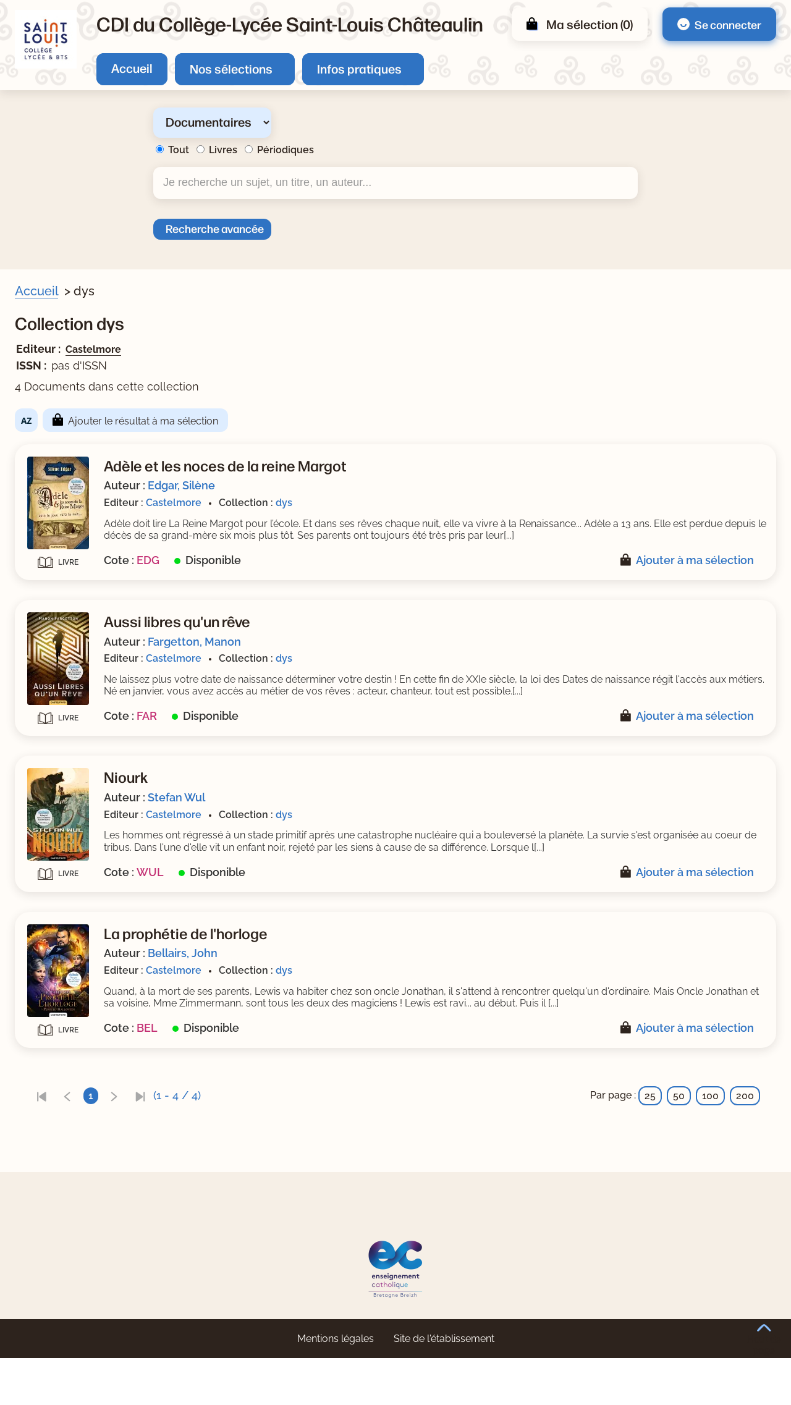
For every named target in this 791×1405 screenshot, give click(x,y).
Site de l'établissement (444, 1385)
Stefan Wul (416, 820)
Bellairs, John (422, 988)
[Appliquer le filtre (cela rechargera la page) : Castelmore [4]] (85, 618)
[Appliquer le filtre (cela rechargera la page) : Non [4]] (66, 430)
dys (523, 502)
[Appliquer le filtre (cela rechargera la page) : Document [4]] (83, 387)
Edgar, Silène (421, 485)
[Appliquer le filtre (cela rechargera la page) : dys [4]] (64, 574)
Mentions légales (335, 1385)
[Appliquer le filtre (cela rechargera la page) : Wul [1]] (65, 532)
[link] (281, 1143)
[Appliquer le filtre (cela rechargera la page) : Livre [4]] (68, 660)
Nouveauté (57, 412)
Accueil (132, 67)
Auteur (47, 455)
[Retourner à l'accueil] (46, 39)
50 (679, 1143)
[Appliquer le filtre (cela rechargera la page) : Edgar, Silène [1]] (88, 492)
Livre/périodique (69, 369)
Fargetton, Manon (434, 653)
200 (745, 1143)
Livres (223, 150)
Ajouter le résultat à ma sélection (383, 421)
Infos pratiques (359, 68)
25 (650, 1143)
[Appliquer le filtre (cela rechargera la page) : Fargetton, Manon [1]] (101, 512)
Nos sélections (231, 68)
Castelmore (333, 349)
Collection (55, 556)
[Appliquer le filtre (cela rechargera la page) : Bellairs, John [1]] (89, 473)
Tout (178, 150)
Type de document (74, 642)
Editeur (47, 599)
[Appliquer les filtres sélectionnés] (59, 694)
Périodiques (285, 150)
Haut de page (764, 1340)
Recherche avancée (215, 228)
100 (710, 1143)
